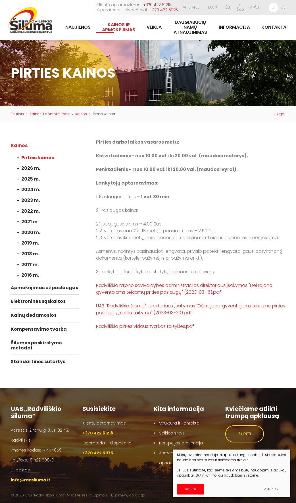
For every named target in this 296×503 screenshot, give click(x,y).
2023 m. (30, 200)
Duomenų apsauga (128, 495)
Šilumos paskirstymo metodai (36, 345)
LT (273, 7)
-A (250, 7)
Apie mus (191, 7)
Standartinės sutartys (38, 361)
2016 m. (30, 275)
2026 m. (30, 168)
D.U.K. (213, 7)
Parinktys (270, 488)
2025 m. (30, 179)
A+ (256, 7)
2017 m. (30, 264)
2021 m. (30, 221)
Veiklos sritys (172, 433)
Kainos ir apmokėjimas (49, 113)
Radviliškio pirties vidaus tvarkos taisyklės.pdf (145, 326)
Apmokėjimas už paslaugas (44, 287)
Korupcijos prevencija (181, 443)
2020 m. (30, 232)
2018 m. (30, 254)
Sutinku (194, 488)
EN (283, 7)
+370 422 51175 (164, 10)
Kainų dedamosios (34, 315)
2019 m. (30, 243)
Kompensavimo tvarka (39, 329)
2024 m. (30, 189)
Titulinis (17, 113)
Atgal (279, 113)
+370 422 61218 (157, 4)
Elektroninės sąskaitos (38, 301)
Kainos (81, 113)
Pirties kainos (37, 157)
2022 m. (30, 211)
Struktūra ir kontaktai (179, 423)
